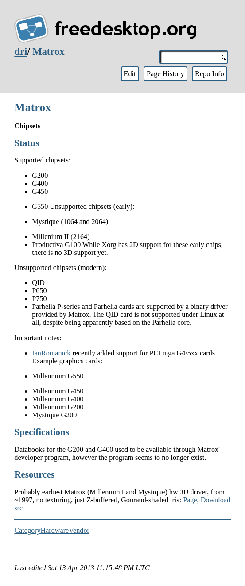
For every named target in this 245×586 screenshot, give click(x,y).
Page (190, 500)
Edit (130, 73)
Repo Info (209, 73)
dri (20, 51)
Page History (165, 73)
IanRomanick (51, 353)
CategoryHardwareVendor (51, 530)
